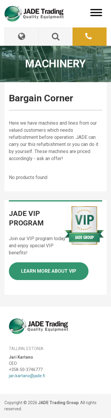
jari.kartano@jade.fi (27, 375)
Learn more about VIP (48, 271)
